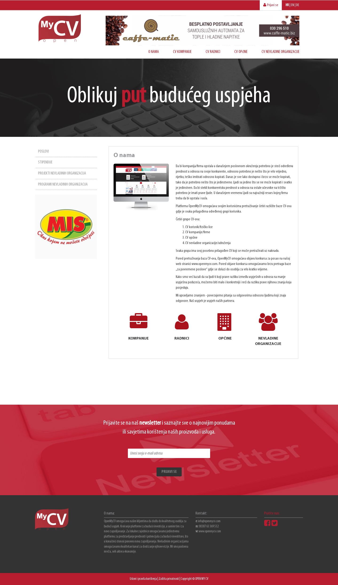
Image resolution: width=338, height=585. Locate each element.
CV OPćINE (241, 52)
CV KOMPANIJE (182, 52)
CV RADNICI (213, 52)
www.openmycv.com (210, 531)
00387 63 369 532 (209, 526)
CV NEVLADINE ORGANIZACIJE (280, 52)
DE (297, 5)
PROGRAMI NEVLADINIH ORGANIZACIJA (63, 184)
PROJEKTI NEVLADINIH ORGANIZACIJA (62, 173)
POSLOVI (43, 151)
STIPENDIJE (45, 162)
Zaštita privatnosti (169, 579)
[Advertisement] (66, 329)
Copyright (186, 579)
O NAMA (153, 52)
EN (292, 5)
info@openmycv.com (209, 521)
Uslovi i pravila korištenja (143, 579)
